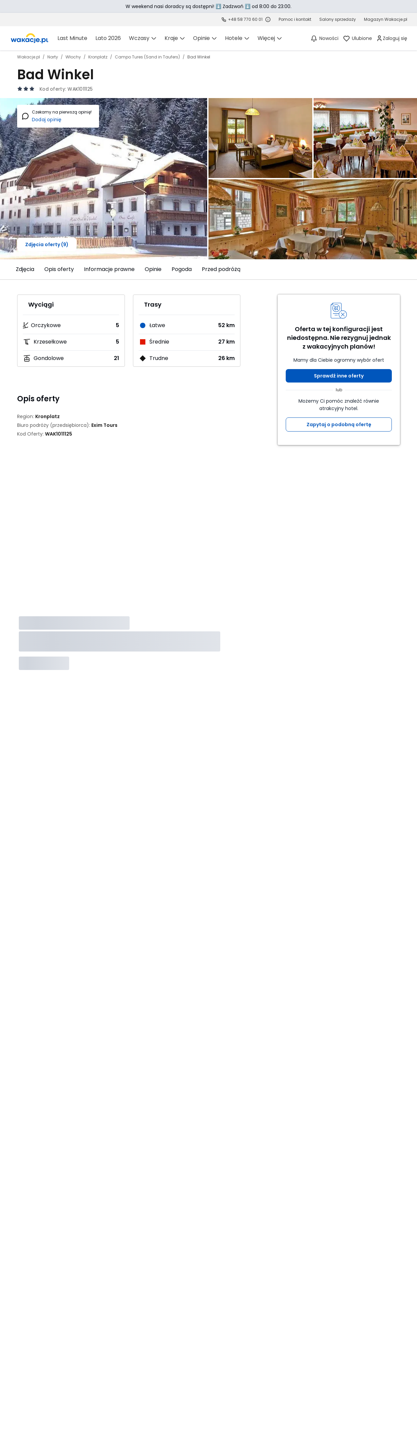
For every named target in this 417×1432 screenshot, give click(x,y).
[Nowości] (324, 38)
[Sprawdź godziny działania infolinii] (268, 19)
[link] (29, 38)
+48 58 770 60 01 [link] (245, 19)
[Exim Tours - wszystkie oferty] (104, 425)
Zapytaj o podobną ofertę (339, 424)
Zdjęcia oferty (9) (46, 244)
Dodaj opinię (46, 119)
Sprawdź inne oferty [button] (339, 375)
